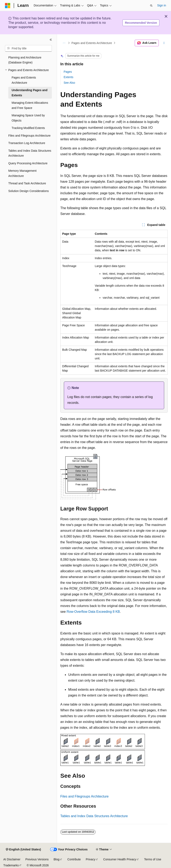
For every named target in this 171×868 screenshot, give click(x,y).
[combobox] (28, 48)
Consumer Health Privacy (119, 859)
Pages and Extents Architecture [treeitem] (24, 80)
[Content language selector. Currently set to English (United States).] (23, 849)
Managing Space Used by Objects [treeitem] (28, 118)
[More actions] (164, 43)
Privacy (90, 859)
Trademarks (11, 865)
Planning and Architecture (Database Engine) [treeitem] (24, 60)
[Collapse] (50, 39)
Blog (56, 859)
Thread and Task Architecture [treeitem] (27, 183)
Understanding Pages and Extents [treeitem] (29, 92)
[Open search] (151, 5)
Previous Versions (37, 859)
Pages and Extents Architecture (92, 43)
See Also (69, 82)
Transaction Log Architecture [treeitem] (26, 143)
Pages (68, 71)
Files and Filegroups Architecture (84, 796)
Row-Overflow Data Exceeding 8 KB (93, 611)
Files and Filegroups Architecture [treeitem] (29, 135)
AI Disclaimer (11, 859)
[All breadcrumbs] (64, 43)
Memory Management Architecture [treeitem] (22, 173)
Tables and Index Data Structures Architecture (94, 816)
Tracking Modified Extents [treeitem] (28, 128)
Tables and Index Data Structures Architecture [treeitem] (29, 153)
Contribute (74, 859)
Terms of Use (152, 859)
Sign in (161, 5)
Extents (68, 77)
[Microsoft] (7, 5)
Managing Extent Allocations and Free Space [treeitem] (30, 105)
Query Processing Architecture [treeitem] (27, 163)
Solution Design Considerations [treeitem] (28, 191)
